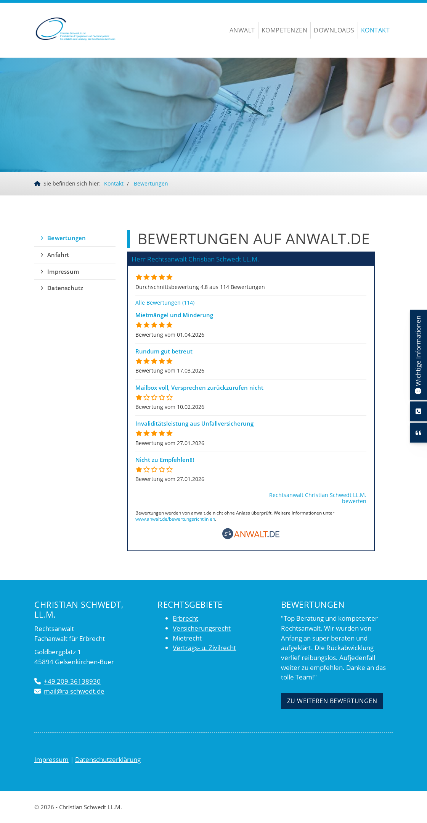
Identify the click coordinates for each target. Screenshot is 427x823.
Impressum (63, 271)
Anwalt (242, 30)
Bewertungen (151, 183)
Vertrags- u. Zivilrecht (204, 648)
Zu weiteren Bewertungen (332, 701)
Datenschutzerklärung (108, 759)
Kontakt (375, 30)
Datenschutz (65, 288)
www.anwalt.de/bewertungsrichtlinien (175, 519)
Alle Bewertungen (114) (164, 302)
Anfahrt (58, 254)
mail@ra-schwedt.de (74, 691)
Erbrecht (185, 618)
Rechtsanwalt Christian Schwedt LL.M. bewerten (317, 498)
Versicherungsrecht (202, 628)
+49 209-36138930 (72, 681)
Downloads (334, 30)
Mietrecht (187, 638)
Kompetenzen (285, 30)
